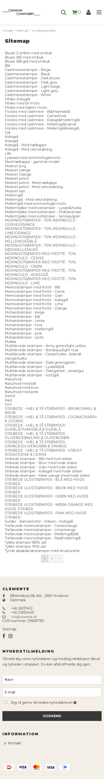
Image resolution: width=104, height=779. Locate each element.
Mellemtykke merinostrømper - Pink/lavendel (43, 212)
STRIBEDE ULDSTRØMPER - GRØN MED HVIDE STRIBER (47, 498)
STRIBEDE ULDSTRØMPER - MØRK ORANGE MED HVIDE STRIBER (49, 507)
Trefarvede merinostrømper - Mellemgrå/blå (41, 534)
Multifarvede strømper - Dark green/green (40, 362)
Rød (8, 400)
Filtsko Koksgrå (17, 99)
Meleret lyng (15, 166)
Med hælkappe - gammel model (32, 162)
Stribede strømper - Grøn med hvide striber (41, 467)
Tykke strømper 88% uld (25, 542)
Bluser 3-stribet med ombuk (28, 53)
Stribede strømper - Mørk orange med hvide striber (47, 475)
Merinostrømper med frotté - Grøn (34, 295)
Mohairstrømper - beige (25, 312)
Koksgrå (11, 137)
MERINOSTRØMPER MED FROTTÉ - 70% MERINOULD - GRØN (40, 264)
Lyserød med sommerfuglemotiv (33, 158)
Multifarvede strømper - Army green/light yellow (45, 346)
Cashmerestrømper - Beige (28, 70)
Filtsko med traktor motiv (26, 107)
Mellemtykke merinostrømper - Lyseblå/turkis (43, 208)
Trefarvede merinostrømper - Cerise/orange (41, 526)
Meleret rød (14, 191)
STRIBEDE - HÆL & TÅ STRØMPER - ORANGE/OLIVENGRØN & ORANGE (36, 444)
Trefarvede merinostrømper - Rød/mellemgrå (43, 538)
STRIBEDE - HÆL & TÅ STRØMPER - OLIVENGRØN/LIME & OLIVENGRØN (37, 436)
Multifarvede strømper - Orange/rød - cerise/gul (44, 371)
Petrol (10, 396)
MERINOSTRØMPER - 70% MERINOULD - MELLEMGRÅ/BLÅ (41, 239)
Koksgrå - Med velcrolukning (28, 149)
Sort (8, 404)
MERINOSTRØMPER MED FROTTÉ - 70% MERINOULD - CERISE (40, 256)
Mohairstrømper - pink (23, 333)
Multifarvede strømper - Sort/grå (32, 375)
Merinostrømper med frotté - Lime (34, 304)
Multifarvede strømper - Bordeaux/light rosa (41, 350)
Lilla (8, 153)
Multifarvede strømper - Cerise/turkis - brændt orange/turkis (43, 356)
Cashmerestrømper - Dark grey (31, 82)
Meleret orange (18, 170)
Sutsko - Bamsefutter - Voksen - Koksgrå (39, 521)
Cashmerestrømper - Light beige (32, 86)
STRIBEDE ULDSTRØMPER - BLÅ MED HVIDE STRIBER (45, 481)
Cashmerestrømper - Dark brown (32, 78)
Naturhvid (13, 379)
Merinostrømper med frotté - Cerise (35, 291)
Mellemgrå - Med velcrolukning (31, 199)
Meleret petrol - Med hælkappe (31, 183)
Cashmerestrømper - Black (27, 74)
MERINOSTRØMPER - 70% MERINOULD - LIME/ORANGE (41, 231)
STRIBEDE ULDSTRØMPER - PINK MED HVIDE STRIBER (46, 515)
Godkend (52, 716)
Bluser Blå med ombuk (24, 57)
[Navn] (52, 679)
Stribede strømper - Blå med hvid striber (38, 459)
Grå (7, 132)
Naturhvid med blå (20, 383)
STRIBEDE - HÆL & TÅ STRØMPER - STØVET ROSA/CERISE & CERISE (43, 452)
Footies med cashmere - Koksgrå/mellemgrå (42, 120)
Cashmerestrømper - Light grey (31, 91)
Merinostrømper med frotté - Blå (32, 287)
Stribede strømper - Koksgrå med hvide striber (43, 471)
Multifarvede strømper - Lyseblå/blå (34, 367)
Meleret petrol (17, 178)
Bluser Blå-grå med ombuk (27, 61)
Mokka (10, 342)
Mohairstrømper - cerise (25, 321)
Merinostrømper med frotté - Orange (36, 308)
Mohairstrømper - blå (22, 316)
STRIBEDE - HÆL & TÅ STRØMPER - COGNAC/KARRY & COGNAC (51, 419)
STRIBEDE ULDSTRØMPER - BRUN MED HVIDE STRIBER (46, 490)
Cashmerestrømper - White (28, 95)
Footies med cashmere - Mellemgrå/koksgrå (42, 128)
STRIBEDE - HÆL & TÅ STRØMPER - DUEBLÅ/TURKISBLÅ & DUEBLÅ (36, 427)
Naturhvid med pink (21, 392)
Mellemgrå (14, 195)
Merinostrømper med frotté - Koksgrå (36, 300)
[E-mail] (52, 692)
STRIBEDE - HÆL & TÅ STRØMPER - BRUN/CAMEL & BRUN (50, 410)
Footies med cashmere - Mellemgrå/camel (40, 124)
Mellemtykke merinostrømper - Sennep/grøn (42, 216)
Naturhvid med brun (22, 387)
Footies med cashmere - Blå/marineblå (37, 111)
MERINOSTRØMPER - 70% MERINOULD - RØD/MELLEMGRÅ (41, 247)
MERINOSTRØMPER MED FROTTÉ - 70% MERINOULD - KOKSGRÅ (40, 272)
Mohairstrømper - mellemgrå (29, 329)
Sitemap (9, 629)
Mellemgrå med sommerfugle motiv (35, 203)
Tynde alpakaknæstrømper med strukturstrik (42, 551)
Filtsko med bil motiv (22, 103)
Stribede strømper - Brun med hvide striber (41, 463)
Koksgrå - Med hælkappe (25, 145)
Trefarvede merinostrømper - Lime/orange (40, 530)
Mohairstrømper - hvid (23, 325)
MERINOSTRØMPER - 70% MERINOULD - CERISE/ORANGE (41, 222)
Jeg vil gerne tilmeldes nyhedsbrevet (46, 702)
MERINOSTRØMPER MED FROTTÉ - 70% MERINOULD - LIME (40, 281)
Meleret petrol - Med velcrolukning (34, 187)
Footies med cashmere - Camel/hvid (35, 116)
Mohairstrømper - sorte (24, 337)
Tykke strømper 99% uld (25, 546)
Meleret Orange (18, 174)
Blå (7, 66)
